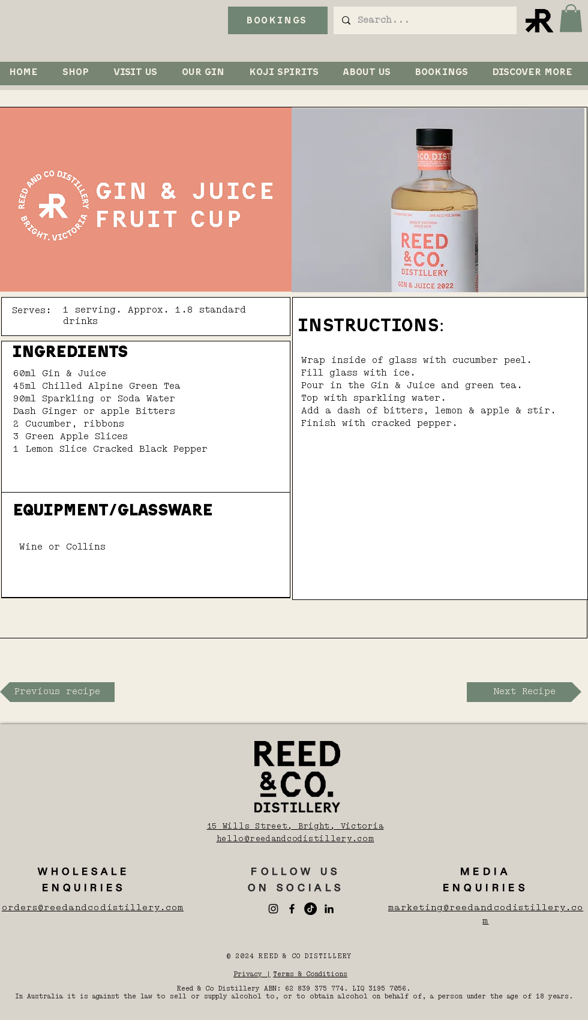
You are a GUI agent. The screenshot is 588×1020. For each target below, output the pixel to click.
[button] (571, 18)
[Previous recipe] (57, 692)
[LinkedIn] (329, 908)
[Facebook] (292, 908)
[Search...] (424, 20)
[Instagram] (273, 908)
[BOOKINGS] (278, 20)
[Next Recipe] (524, 692)
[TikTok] (310, 908)
